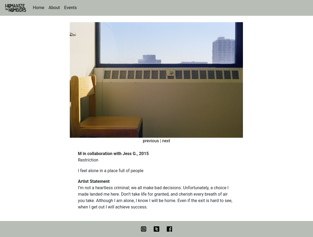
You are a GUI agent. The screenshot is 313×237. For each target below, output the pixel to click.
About (54, 7)
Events (70, 7)
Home (38, 7)
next (166, 140)
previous (151, 140)
